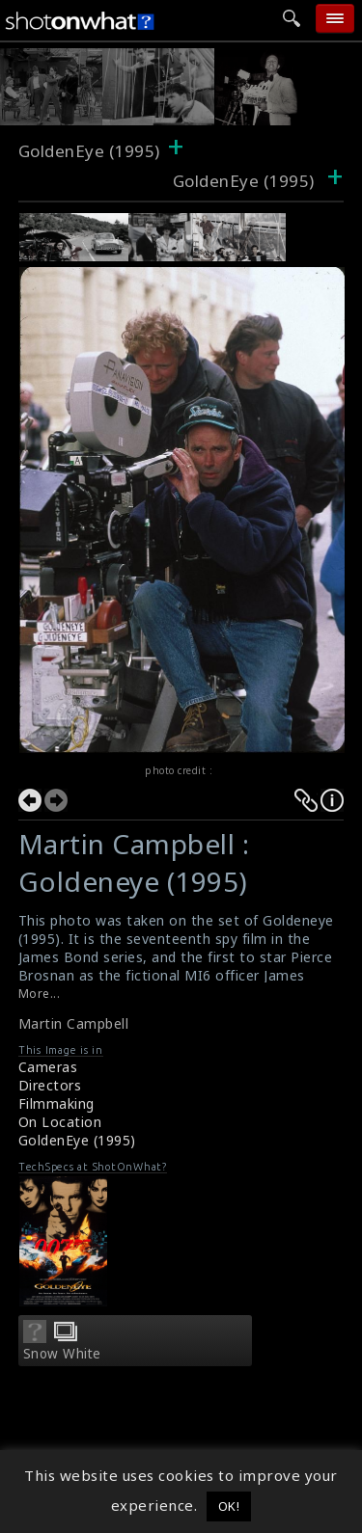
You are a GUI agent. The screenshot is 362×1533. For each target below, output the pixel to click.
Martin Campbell (73, 1023)
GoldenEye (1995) (89, 151)
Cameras (48, 1067)
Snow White (62, 1353)
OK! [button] (229, 1506)
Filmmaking (56, 1103)
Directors (50, 1085)
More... (39, 993)
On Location (60, 1122)
